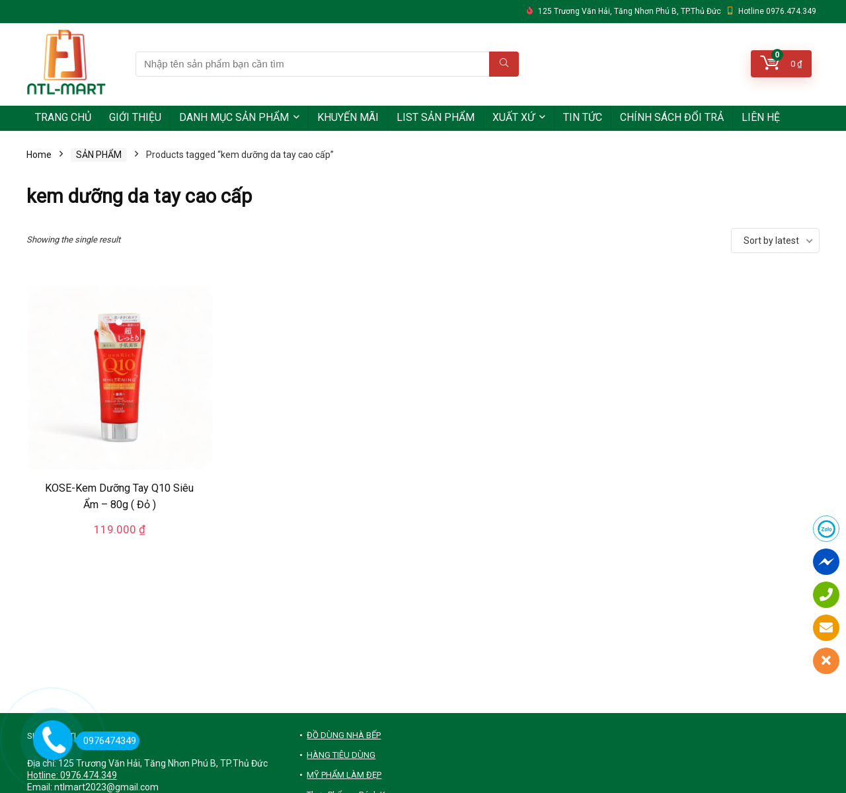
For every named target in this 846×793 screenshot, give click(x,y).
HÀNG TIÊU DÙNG (341, 755)
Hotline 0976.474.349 (777, 11)
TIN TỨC (582, 117)
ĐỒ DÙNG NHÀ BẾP (344, 735)
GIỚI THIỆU (135, 117)
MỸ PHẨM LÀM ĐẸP (344, 775)
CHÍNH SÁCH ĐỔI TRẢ (672, 117)
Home (39, 154)
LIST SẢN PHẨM (436, 117)
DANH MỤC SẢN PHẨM (234, 117)
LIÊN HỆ (761, 117)
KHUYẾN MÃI (348, 117)
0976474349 (106, 741)
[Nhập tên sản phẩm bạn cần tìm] (504, 64)
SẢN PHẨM (99, 154)
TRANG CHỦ (63, 117)
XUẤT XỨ (513, 117)
